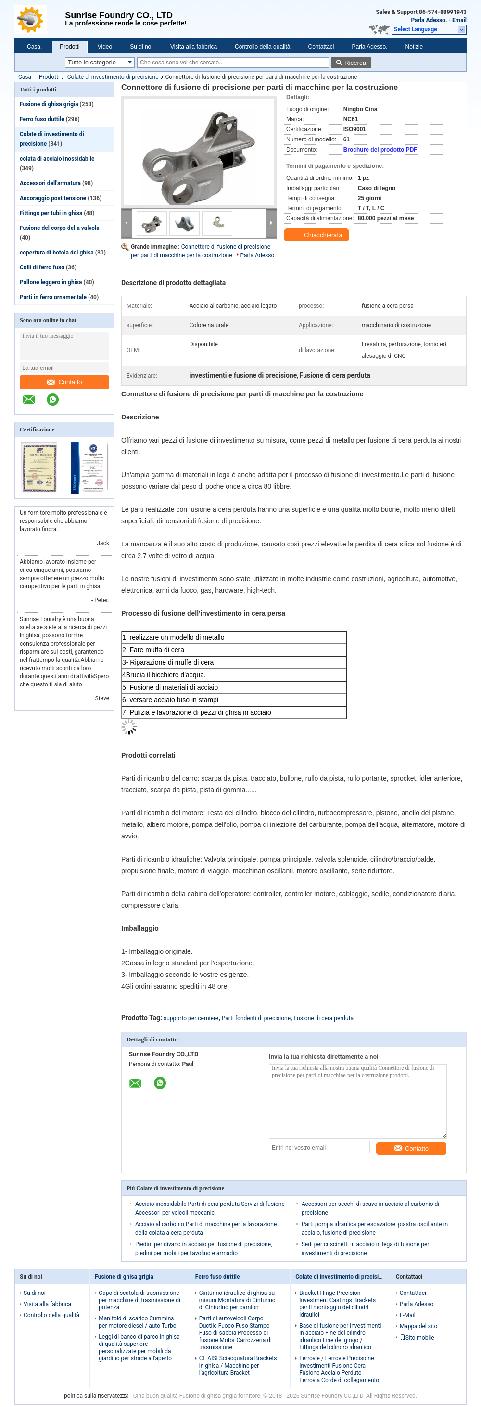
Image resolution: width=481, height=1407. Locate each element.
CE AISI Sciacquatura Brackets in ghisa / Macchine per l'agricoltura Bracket (238, 1365)
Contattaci (321, 46)
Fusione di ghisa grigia (49, 104)
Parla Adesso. (429, 20)
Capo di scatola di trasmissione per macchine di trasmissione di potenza (139, 1300)
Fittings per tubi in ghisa (51, 213)
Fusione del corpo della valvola (60, 228)
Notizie (414, 46)
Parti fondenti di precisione (256, 1018)
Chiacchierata (317, 235)
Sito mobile (417, 1337)
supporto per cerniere (191, 1018)
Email (459, 20)
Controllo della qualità (262, 46)
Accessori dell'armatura (50, 183)
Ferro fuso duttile (42, 119)
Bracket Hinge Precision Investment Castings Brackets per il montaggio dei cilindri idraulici (337, 1304)
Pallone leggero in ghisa (51, 282)
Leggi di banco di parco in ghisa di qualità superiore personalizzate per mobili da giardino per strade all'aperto (139, 1347)
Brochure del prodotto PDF (380, 149)
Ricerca (355, 62)
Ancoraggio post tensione (53, 198)
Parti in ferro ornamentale (53, 297)
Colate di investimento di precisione (113, 77)
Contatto (64, 382)
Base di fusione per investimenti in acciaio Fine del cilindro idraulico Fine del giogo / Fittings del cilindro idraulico (340, 1336)
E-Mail (408, 1315)
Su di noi (141, 46)
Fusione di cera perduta (324, 1018)
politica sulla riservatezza (96, 1396)
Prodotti (69, 46)
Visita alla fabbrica (193, 46)
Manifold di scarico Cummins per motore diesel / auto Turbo (137, 1322)
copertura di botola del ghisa (57, 252)
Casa (24, 77)
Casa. (34, 46)
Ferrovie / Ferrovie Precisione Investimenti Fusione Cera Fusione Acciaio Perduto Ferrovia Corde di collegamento (339, 1369)
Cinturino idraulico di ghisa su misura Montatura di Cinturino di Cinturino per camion (237, 1300)
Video (105, 46)
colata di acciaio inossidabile (57, 158)
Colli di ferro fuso (42, 267)
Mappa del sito (419, 1326)
